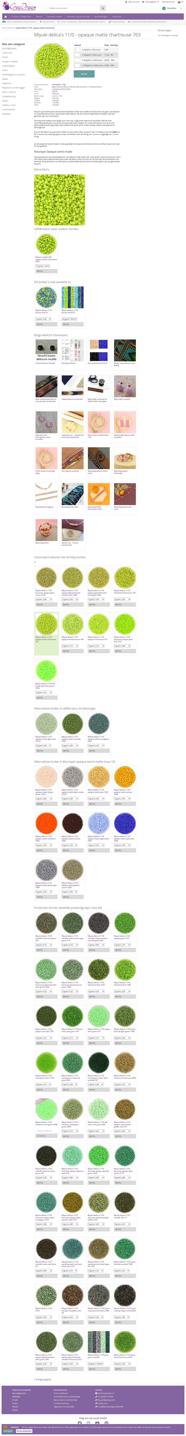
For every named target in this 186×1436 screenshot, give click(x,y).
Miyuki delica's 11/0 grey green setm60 (95, 1346)
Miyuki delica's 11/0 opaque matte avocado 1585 (69, 728)
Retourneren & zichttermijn (65, 1391)
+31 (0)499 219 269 (104, 1388)
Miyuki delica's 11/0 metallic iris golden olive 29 (70, 1300)
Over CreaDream (61, 1384)
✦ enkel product (94, 86)
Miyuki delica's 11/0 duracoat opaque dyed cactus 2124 (44, 582)
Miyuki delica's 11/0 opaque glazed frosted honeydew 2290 (94, 582)
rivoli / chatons (9, 92)
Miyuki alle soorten (78, 86)
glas (54, 86)
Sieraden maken (54, 16)
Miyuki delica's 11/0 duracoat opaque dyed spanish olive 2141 (69, 1207)
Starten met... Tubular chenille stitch (68, 535)
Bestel (40, 269)
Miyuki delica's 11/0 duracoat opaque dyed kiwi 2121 (119, 629)
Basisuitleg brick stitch (68, 500)
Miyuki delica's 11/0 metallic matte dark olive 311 (45, 1254)
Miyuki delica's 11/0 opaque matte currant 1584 (69, 828)
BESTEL (84, 74)
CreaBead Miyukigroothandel (109, 1398)
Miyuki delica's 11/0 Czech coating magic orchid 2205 (118, 1300)
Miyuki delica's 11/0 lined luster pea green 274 (69, 1021)
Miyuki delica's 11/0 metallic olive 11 (118, 1206)
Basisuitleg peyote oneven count (95, 466)
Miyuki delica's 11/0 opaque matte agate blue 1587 (93, 828)
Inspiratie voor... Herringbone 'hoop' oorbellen (43, 433)
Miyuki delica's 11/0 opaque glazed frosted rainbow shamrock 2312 (70, 1347)
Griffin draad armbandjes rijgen (45, 466)
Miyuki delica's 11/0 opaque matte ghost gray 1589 (43, 875)
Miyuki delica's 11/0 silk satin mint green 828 (94, 1113)
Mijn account (132, 1)
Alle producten (8, 28)
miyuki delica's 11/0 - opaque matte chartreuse (35, 28)
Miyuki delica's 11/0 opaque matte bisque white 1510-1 (44, 782)
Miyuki (15, 1398)
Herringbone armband (68, 465)
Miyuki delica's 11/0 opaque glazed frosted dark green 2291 (44, 1347)
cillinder (55, 93)
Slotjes (15, 1401)
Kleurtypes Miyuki (67, 362)
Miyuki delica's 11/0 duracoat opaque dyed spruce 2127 (119, 1160)
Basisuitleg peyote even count (118, 501)
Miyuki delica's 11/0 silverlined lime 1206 (118, 973)
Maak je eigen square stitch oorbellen (120, 432)
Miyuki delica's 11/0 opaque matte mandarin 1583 (45, 828)
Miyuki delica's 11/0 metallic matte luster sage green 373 (69, 928)
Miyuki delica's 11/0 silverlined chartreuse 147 (119, 582)
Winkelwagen (164, 30)
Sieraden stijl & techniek (78, 16)
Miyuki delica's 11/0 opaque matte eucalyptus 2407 (93, 728)
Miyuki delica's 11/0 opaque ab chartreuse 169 (69, 629)
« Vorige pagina (42, 1370)
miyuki (5, 79)
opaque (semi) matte (61, 89)
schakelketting (8, 96)
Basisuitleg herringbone (44, 500)
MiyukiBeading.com (105, 1391)
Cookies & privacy (61, 1394)
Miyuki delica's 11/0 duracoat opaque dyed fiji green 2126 (94, 1160)
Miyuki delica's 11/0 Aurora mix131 (43, 310)
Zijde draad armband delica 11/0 (93, 432)
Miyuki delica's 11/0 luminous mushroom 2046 (118, 1067)
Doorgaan (8, 1431)
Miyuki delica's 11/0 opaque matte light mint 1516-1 (45, 728)
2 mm (54, 96)
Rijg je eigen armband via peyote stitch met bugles (94, 397)
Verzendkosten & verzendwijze (67, 1388)
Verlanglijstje (150, 1)
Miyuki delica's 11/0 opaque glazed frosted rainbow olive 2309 (69, 582)
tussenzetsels (8, 109)
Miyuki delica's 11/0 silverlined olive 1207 (93, 973)
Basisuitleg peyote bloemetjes (116, 466)
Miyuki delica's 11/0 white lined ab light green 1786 (118, 1021)
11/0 (60, 96)
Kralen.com (101, 1394)
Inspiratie (116, 16)
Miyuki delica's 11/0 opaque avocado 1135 (44, 1020)
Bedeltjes (16, 1388)
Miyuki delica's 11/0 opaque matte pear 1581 (95, 781)
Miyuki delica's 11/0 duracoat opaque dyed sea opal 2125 (69, 1160)
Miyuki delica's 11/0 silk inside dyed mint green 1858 (45, 675)
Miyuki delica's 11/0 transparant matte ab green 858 (69, 1067)
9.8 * (164, 22)
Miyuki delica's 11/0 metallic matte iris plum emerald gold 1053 (94, 928)
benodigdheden (9, 48)
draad (5, 57)
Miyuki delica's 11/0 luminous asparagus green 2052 (68, 1114)
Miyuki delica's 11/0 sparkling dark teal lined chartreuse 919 (70, 1254)
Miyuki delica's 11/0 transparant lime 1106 (44, 1066)
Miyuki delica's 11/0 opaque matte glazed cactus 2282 (69, 875)
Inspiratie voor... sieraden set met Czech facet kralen (70, 432)
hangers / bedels (10, 61)
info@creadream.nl (104, 1384)
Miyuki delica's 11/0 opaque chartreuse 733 (94, 628)
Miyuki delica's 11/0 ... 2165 (44, 1299)
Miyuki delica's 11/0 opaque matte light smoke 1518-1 (68, 782)
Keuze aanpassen (24, 1431)
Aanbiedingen (101, 16)
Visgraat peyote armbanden (66, 397)
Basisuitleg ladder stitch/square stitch (92, 501)
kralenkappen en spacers (13, 74)
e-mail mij (41, 1125)
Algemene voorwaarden (64, 1398)
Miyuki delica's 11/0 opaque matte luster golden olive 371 (118, 1114)
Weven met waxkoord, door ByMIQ (118, 363)
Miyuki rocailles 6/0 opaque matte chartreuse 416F (43, 258)
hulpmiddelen (8, 65)
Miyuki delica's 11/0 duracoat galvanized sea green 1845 (70, 974)
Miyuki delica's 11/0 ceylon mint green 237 (94, 1020)
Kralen (15, 1394)
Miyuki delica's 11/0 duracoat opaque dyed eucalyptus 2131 (44, 1207)
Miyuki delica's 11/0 (43, 627)
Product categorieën (21, 16)
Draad (15, 1391)
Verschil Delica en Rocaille (45, 362)
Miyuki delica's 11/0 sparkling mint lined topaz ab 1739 (93, 1254)
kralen (5, 70)
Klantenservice (168, 1)
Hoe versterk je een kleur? (95, 362)
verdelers (6, 113)
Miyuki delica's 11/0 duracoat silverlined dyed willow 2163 (93, 1207)
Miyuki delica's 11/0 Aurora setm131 (68, 310)
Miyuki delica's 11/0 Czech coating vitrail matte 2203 (93, 1300)
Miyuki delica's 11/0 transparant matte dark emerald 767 (95, 1067)
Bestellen (169, 8)
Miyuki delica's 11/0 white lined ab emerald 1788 (119, 1254)
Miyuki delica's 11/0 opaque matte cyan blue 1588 (120, 828)
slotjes (5, 100)
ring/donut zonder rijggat (13, 87)
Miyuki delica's (63, 86)
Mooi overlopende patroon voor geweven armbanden (44, 398)
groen (55, 91)
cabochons (7, 52)
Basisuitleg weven (42, 534)
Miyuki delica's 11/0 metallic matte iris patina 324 (43, 928)
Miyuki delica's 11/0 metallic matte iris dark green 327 (45, 1160)
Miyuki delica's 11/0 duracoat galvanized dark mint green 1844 (44, 974)
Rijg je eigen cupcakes (118, 396)
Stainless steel (8, 105)
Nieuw (39, 16)
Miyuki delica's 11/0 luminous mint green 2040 (44, 1114)
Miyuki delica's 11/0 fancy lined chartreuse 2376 (119, 1347)
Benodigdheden (19, 1384)
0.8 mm (55, 98)
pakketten (6, 83)
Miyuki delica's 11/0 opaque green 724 (118, 927)
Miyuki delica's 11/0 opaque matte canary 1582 (118, 782)
